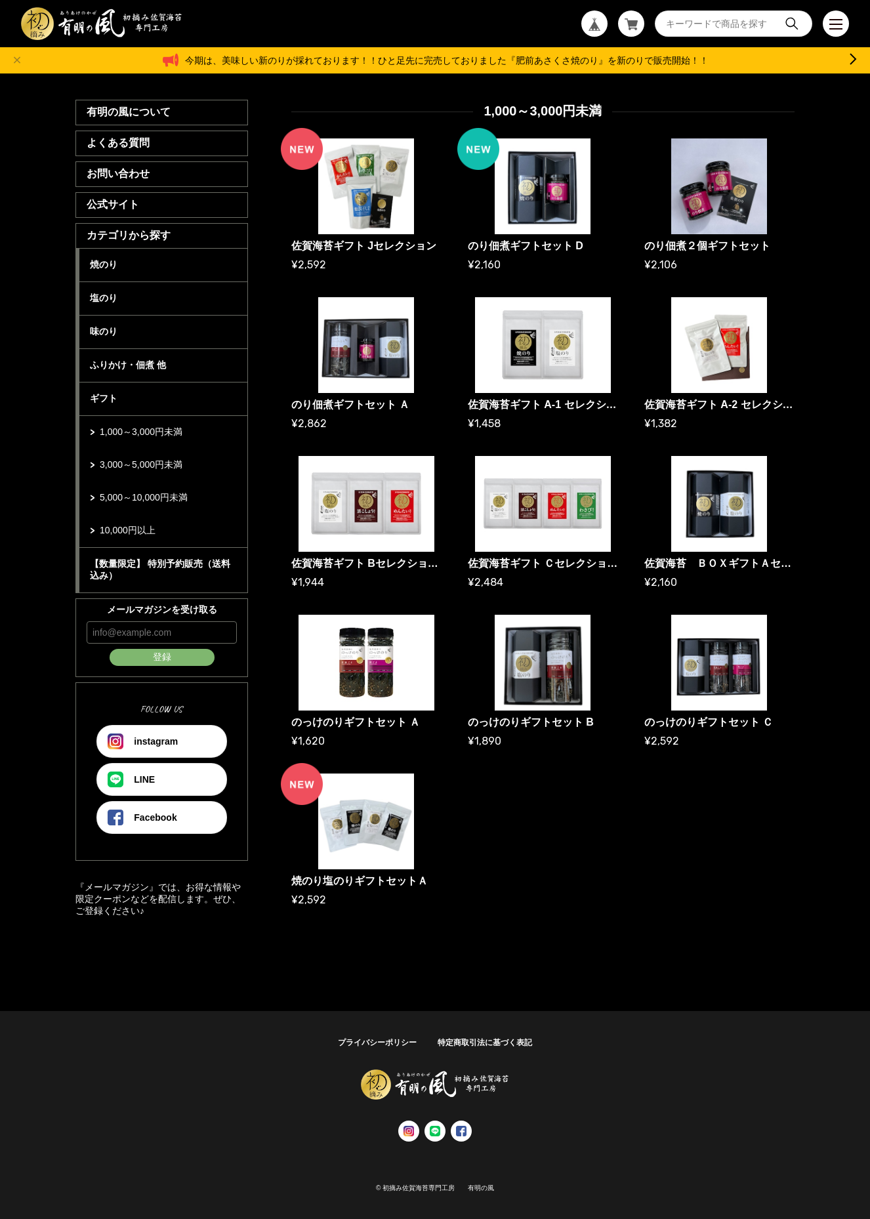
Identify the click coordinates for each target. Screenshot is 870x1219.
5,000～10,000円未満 (144, 497)
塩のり (103, 298)
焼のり (103, 264)
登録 (162, 656)
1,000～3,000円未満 (141, 431)
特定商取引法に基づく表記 (485, 1042)
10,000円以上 (127, 530)
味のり (103, 331)
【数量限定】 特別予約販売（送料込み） (160, 569)
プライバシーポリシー (377, 1042)
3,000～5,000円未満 (141, 464)
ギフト (103, 398)
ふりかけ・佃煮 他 (128, 365)
